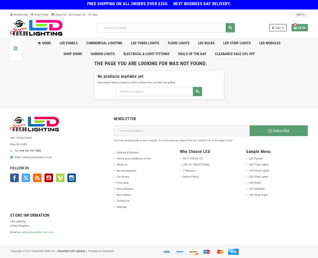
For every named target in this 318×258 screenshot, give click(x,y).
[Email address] (182, 130)
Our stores (122, 176)
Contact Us (77, 14)
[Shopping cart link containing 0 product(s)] (299, 27)
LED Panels (256, 158)
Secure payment (126, 170)
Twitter (26, 178)
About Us (58, 14)
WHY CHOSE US (193, 158)
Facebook (14, 178)
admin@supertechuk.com (37, 232)
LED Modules (257, 188)
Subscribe (278, 131)
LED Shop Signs (258, 194)
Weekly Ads (19, 14)
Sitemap (121, 207)
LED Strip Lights (258, 176)
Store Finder (40, 14)
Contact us (123, 200)
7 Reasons (189, 170)
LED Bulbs (255, 182)
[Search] (166, 27)
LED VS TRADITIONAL (196, 164)
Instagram (71, 178)
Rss (37, 178)
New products (125, 188)
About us (121, 164)
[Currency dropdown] (301, 14)
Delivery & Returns (127, 152)
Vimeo (60, 178)
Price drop (122, 182)
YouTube (48, 178)
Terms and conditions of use (133, 158)
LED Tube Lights (259, 164)
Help (92, 14)
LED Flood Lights (259, 170)
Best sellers (123, 194)
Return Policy (191, 176)
